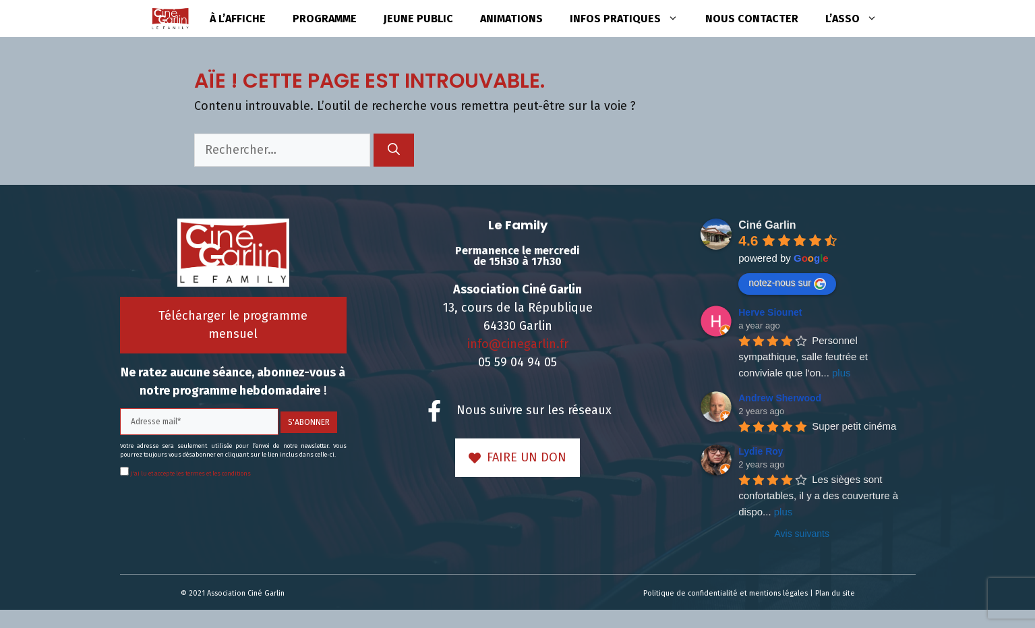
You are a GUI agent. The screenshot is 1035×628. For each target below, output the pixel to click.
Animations (511, 18)
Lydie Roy (760, 451)
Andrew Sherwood (779, 398)
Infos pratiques (631, 18)
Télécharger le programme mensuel (232, 324)
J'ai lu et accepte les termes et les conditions (190, 473)
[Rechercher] (394, 150)
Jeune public (418, 18)
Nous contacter (751, 18)
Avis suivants (802, 533)
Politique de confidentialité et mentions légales (725, 593)
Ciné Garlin (767, 225)
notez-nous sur (787, 283)
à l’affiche (238, 18)
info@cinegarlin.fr (517, 344)
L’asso (858, 18)
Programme (325, 18)
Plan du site (835, 593)
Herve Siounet (770, 312)
